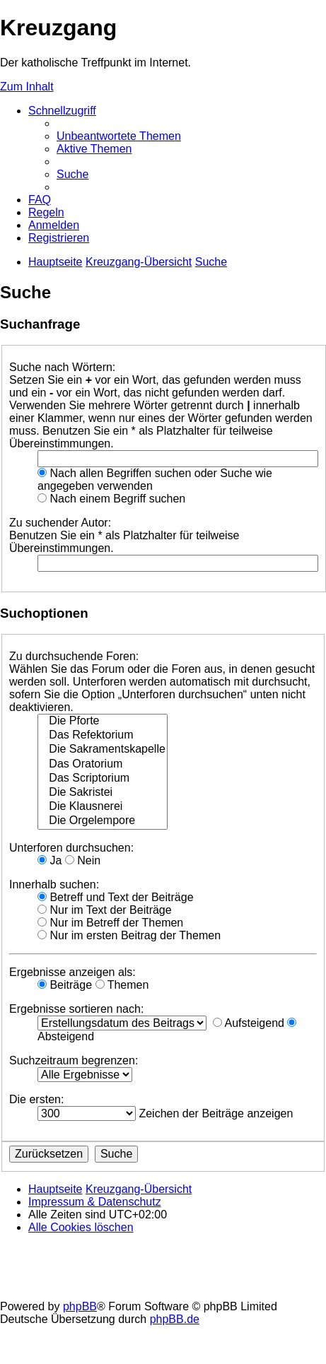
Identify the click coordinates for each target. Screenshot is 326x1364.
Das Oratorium (102, 765)
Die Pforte (102, 722)
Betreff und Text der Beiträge (115, 897)
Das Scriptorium (102, 779)
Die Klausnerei (102, 807)
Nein (82, 860)
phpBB (80, 1306)
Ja (49, 860)
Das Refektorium (102, 736)
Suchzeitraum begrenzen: (73, 1060)
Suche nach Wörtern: (62, 367)
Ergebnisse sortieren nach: (76, 1009)
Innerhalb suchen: (54, 884)
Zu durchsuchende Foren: (74, 656)
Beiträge (64, 985)
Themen (122, 985)
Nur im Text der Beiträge (104, 910)
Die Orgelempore (102, 821)
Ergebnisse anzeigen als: (72, 972)
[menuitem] (119, 136)
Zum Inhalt (27, 87)
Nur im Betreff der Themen (110, 923)
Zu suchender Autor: (60, 523)
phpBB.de (174, 1319)
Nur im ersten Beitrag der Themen (129, 935)
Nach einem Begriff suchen (111, 499)
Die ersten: (36, 1099)
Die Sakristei (102, 793)
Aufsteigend (248, 1023)
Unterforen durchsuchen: (71, 848)
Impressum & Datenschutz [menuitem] (94, 1202)
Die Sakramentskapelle (102, 750)
